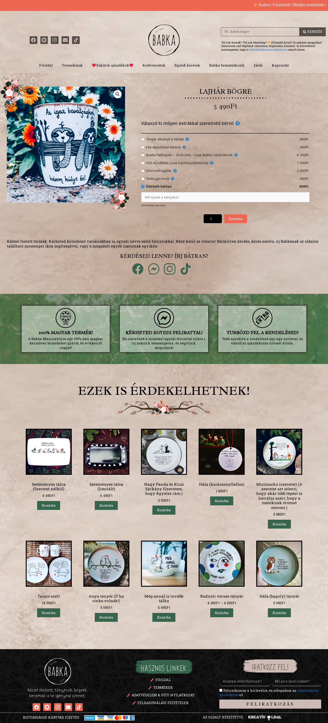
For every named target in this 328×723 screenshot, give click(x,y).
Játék (258, 65)
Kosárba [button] (49, 505)
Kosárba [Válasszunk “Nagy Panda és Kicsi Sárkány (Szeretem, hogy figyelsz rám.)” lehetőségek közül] (164, 510)
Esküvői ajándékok (112, 65)
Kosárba (236, 218)
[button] (117, 94)
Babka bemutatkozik (227, 65)
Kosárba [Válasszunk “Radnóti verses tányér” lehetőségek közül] (222, 612)
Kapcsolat (280, 65)
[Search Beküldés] (313, 31)
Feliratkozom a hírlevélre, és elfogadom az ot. (269, 692)
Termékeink (72, 65)
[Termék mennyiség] (213, 218)
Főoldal (46, 65)
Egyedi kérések (187, 65)
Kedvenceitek (154, 65)
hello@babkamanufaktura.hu (268, 49)
